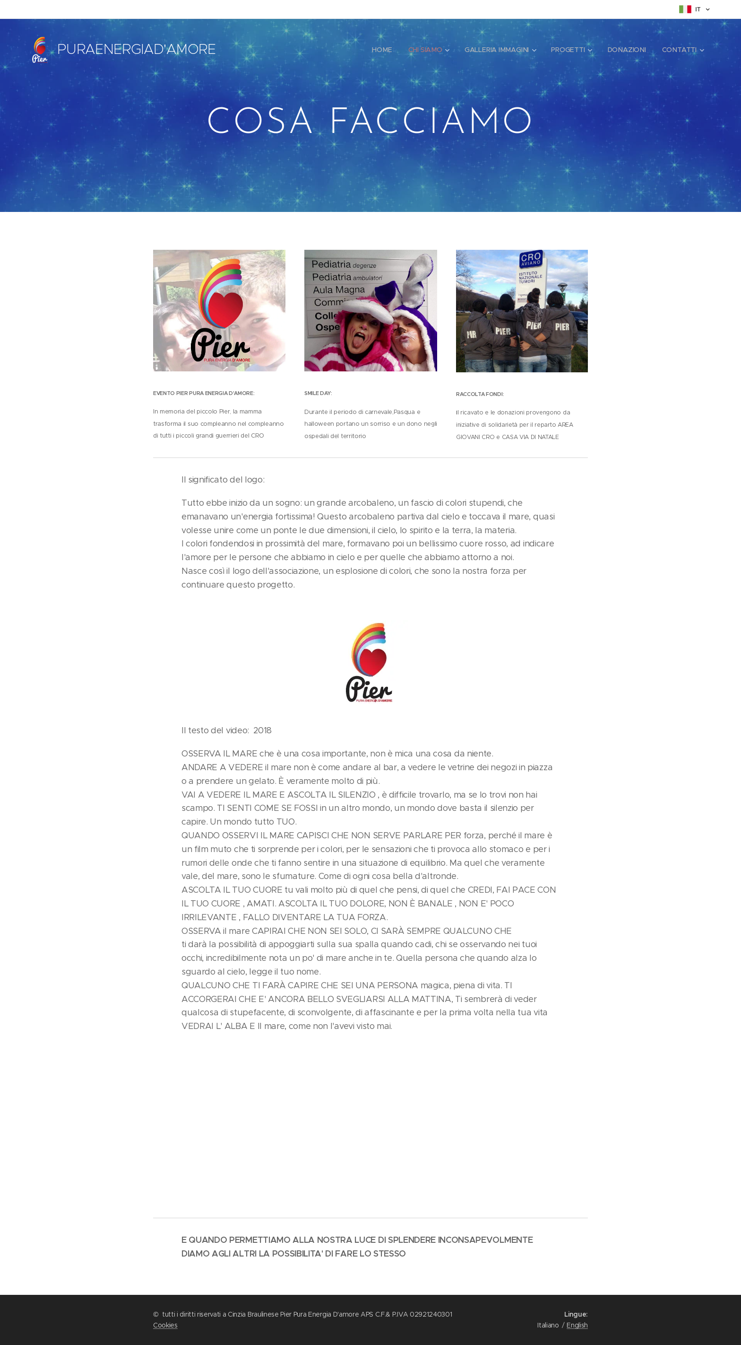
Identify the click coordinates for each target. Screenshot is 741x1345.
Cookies (165, 1325)
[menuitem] (383, 50)
